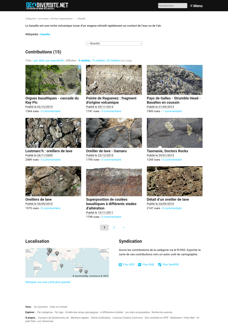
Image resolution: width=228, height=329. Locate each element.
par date (39, 60)
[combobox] (114, 43)
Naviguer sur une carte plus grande (47, 282)
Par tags (59, 312)
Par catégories (45, 312)
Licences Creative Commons (127, 317)
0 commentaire (50, 111)
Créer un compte (58, 306)
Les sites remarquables (137, 312)
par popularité (55, 60)
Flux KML (149, 264)
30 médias (113, 60)
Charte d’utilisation (101, 317)
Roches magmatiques (61, 18)
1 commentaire (172, 111)
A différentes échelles (111, 312)
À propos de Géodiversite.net (53, 317)
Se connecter (41, 306)
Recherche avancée (162, 312)
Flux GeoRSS (171, 264)
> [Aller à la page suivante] (123, 227)
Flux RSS (129, 264)
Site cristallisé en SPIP (156, 317)
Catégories (30, 18)
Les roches (43, 18)
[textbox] (114, 43)
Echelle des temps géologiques (81, 312)
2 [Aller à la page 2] (114, 227)
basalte (45, 34)
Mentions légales (80, 317)
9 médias (84, 60)
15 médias (98, 60)
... (75, 18)
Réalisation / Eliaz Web (182, 317)
